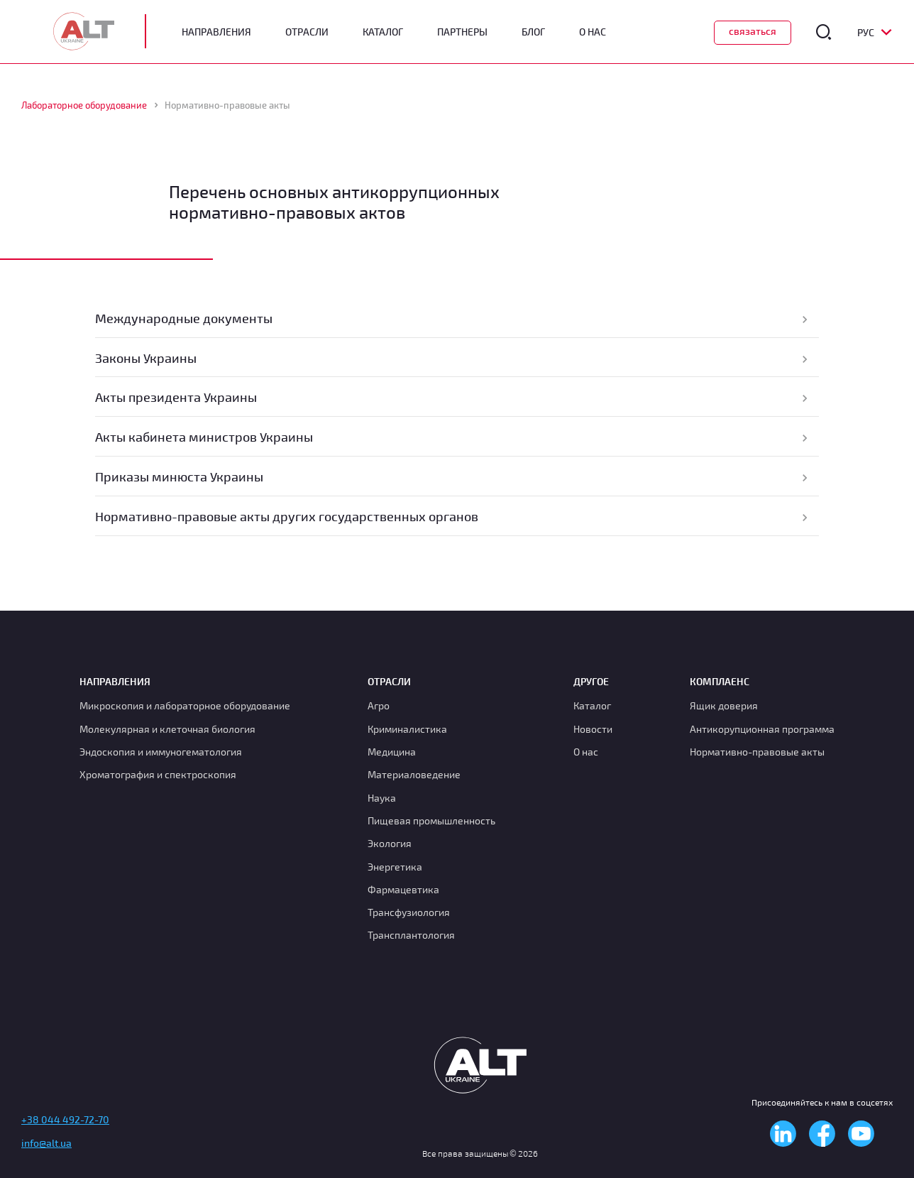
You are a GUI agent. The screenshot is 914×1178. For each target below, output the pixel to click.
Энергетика (395, 867)
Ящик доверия (724, 705)
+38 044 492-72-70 (65, 1119)
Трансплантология (411, 935)
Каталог (383, 32)
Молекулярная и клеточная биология (167, 729)
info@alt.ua (46, 1143)
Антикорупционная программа (762, 729)
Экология (390, 843)
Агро (379, 705)
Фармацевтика (403, 889)
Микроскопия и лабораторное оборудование (184, 705)
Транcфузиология (409, 912)
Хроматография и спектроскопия (157, 774)
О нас (585, 752)
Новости (592, 729)
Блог (533, 32)
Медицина (392, 752)
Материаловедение (414, 774)
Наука (382, 798)
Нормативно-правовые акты (757, 752)
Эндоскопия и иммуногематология (160, 752)
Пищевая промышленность (431, 820)
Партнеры (462, 32)
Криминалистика (407, 729)
